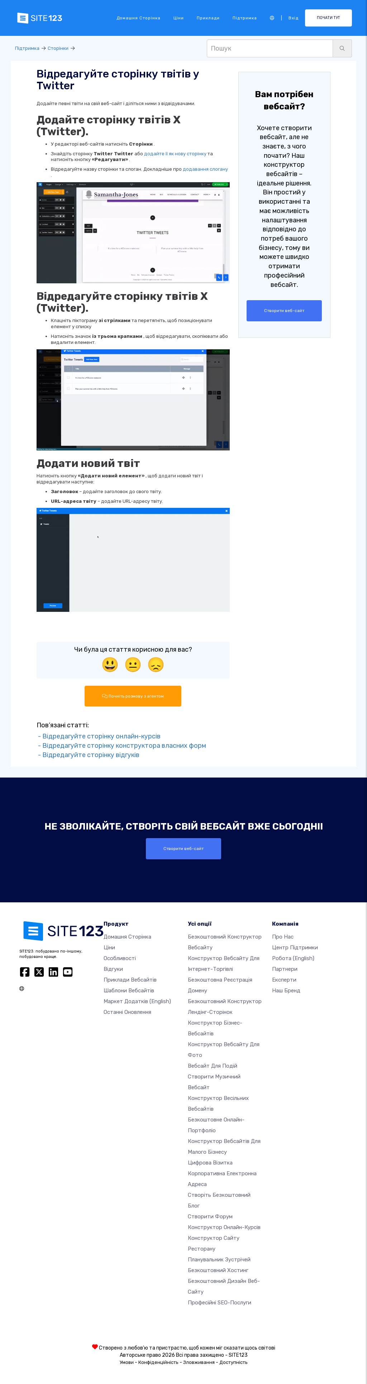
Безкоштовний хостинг (218, 1270)
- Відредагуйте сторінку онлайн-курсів (99, 736)
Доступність (233, 1362)
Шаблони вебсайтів (129, 990)
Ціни (178, 17)
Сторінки (58, 48)
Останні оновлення (127, 1012)
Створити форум (210, 1216)
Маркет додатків (137, 1001)
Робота (293, 958)
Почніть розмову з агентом (133, 696)
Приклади (208, 17)
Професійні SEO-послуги (219, 1302)
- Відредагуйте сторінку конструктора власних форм (121, 746)
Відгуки (113, 969)
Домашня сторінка (138, 17)
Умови (127, 1362)
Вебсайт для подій (212, 1066)
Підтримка (245, 17)
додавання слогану (205, 169)
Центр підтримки (295, 947)
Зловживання (199, 1362)
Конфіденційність (158, 1362)
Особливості (120, 958)
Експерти (284, 980)
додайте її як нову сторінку (175, 153)
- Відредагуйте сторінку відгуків (88, 755)
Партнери (284, 969)
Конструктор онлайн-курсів (224, 1227)
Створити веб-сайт (284, 310)
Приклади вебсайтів (130, 980)
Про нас (283, 937)
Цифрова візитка (210, 1162)
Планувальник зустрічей (219, 1259)
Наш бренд (286, 990)
